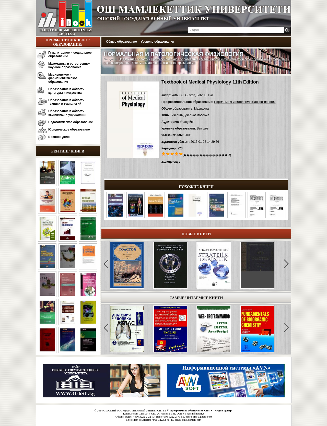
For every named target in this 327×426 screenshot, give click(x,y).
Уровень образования (157, 41)
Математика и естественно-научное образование (69, 65)
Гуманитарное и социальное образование (70, 54)
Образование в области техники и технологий (66, 101)
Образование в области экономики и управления (67, 112)
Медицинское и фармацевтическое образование (62, 78)
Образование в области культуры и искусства (66, 90)
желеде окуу (170, 161)
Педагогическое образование (70, 122)
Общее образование (121, 41)
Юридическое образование (69, 129)
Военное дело (59, 137)
